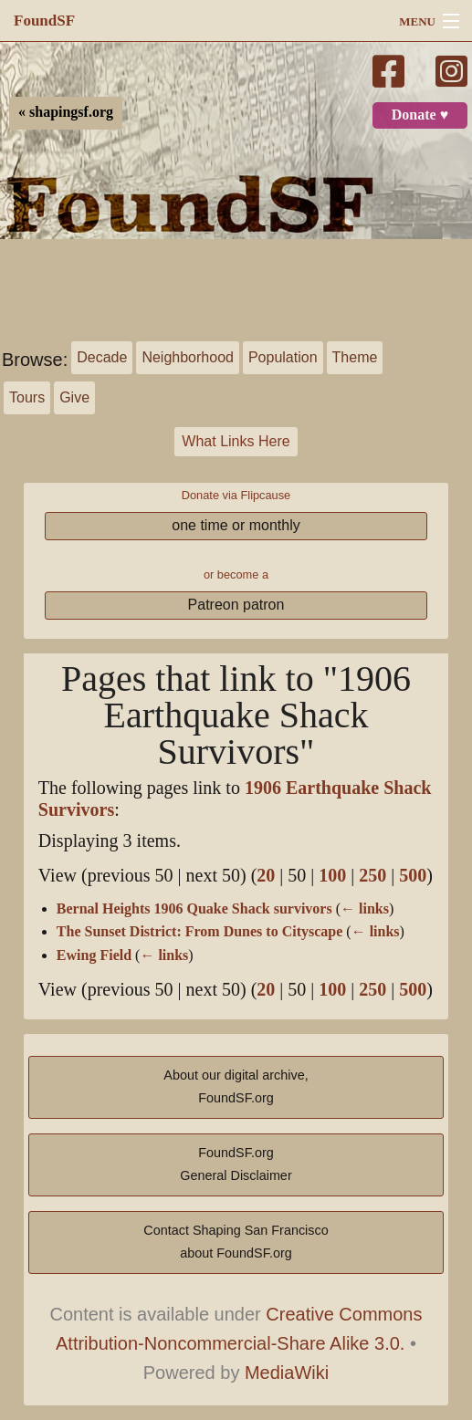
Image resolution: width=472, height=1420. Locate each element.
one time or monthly (236, 525)
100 (332, 875)
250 (372, 875)
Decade (102, 357)
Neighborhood (188, 357)
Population (283, 357)
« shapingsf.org (65, 112)
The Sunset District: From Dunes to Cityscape (199, 932)
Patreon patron (236, 604)
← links (365, 909)
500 (412, 875)
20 (266, 875)
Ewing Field (94, 955)
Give (74, 397)
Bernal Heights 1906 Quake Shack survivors (194, 909)
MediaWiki (287, 1373)
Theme (355, 357)
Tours (27, 397)
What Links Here (235, 441)
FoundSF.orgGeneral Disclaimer (235, 1164)
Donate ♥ (420, 115)
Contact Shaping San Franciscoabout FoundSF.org (235, 1242)
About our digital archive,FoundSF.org (235, 1087)
